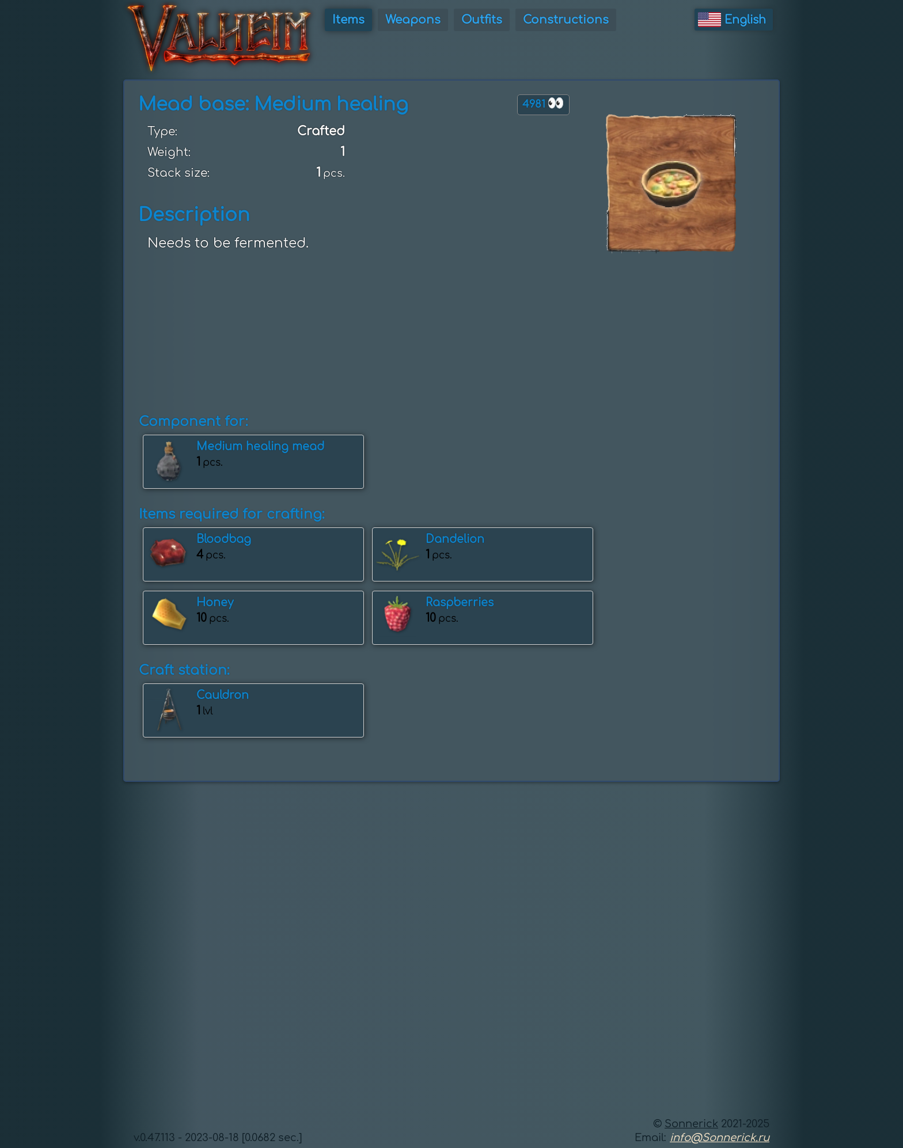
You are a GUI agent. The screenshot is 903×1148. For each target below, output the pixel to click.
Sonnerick (691, 1124)
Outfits (481, 19)
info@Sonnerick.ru (719, 1137)
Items (348, 19)
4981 (543, 103)
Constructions (566, 19)
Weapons (413, 19)
